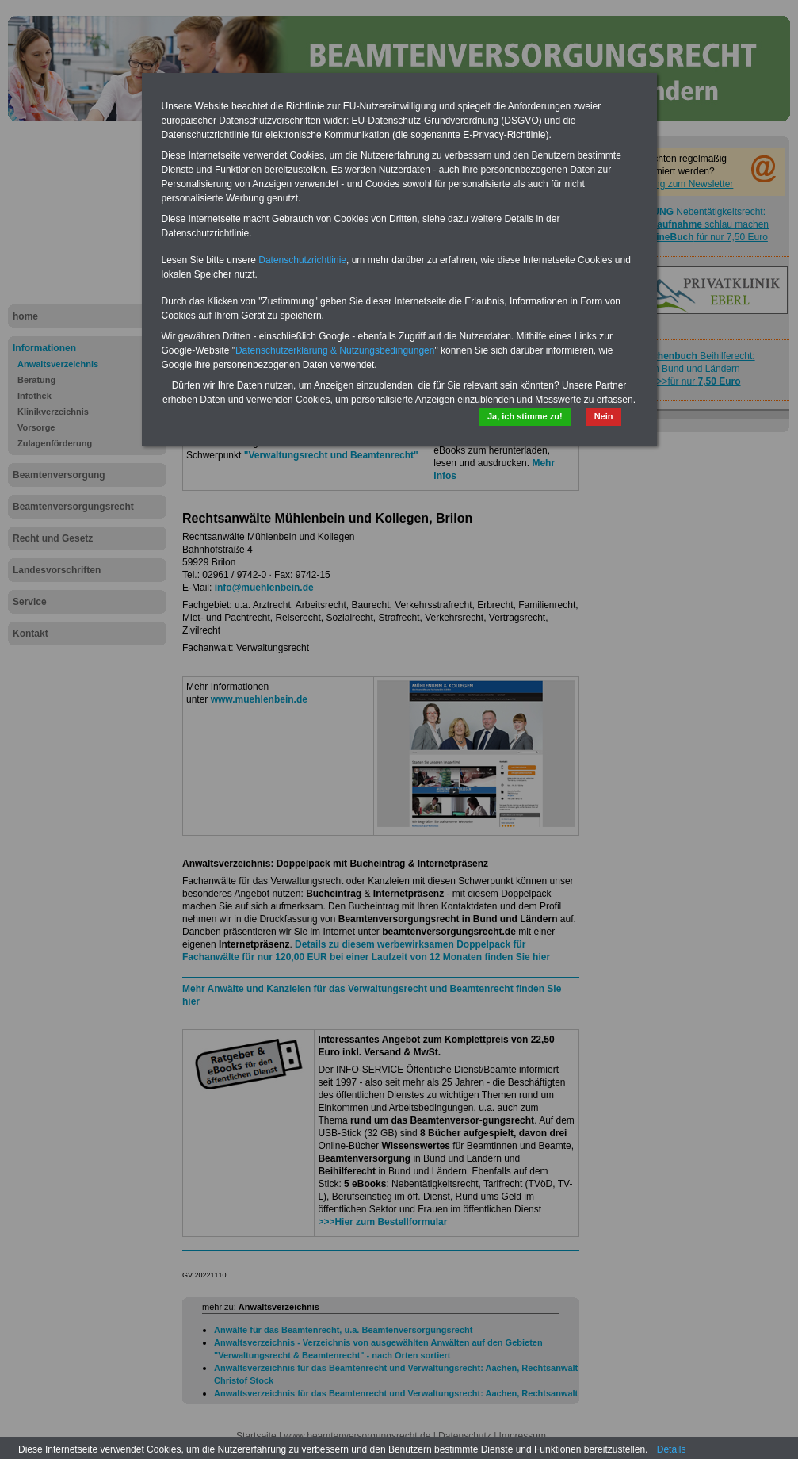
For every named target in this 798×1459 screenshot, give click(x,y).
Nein (603, 416)
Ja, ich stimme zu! (525, 416)
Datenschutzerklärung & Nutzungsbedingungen (335, 350)
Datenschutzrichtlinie (302, 260)
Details (671, 1449)
